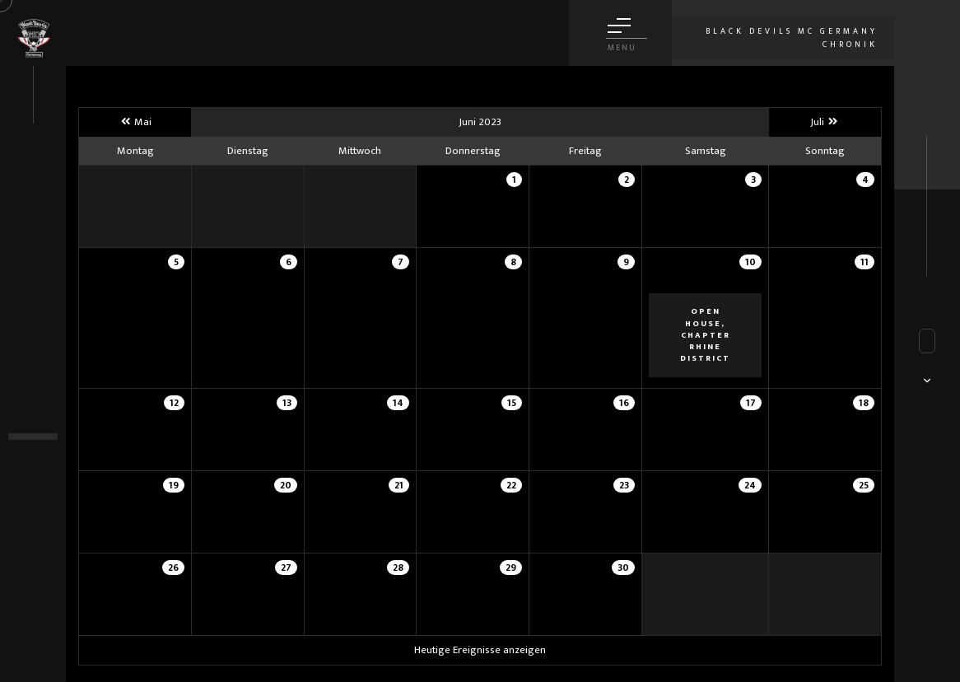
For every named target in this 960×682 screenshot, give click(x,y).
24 (750, 485)
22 (511, 485)
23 (624, 485)
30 (623, 567)
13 (286, 403)
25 (864, 485)
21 (398, 485)
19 (174, 485)
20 (285, 485)
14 (398, 403)
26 (173, 567)
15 (511, 403)
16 (624, 403)
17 (751, 403)
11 (864, 262)
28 (398, 567)
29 (511, 567)
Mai (135, 122)
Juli (825, 122)
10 (750, 262)
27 (286, 567)
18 (864, 403)
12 (174, 403)
